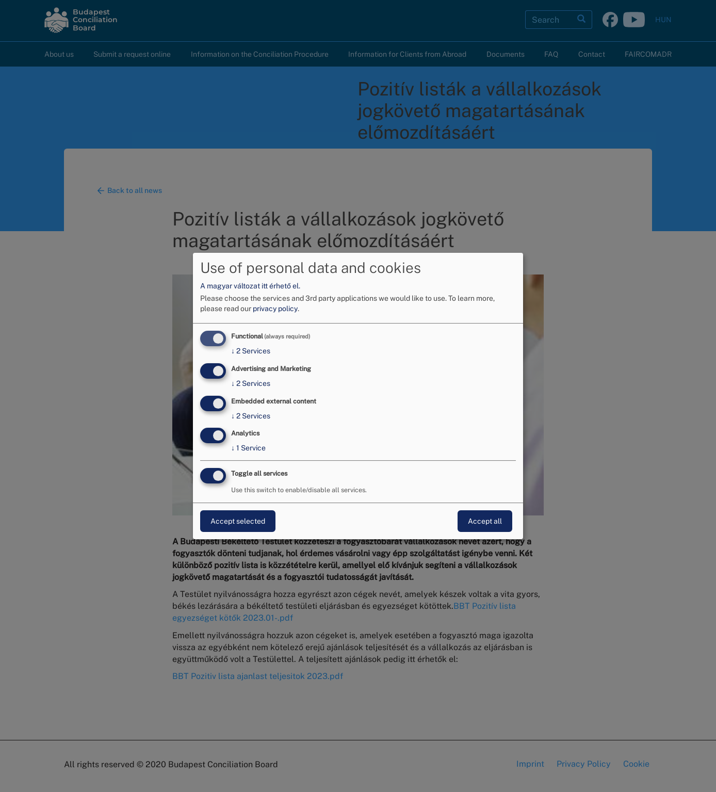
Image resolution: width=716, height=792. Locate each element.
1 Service (248, 448)
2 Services (250, 351)
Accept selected (237, 521)
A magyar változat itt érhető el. (250, 286)
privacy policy (275, 308)
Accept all (485, 521)
